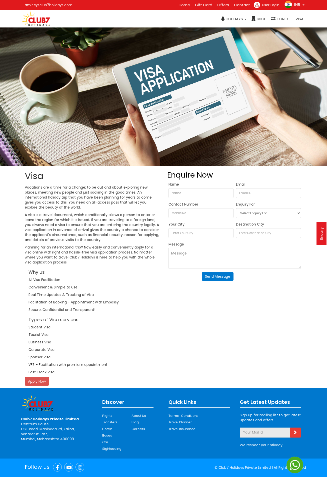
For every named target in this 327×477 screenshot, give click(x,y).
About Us (139, 415)
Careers (138, 429)
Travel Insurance (182, 429)
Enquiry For (245, 204)
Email (240, 184)
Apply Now (37, 381)
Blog (135, 422)
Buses (107, 435)
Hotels (107, 429)
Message (176, 244)
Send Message (217, 276)
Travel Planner (180, 422)
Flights (107, 415)
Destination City (250, 224)
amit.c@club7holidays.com (48, 4)
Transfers (110, 422)
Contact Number (183, 204)
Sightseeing (112, 448)
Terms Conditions (183, 415)
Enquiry (321, 233)
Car (105, 442)
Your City (176, 224)
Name (173, 184)
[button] (234, 19)
